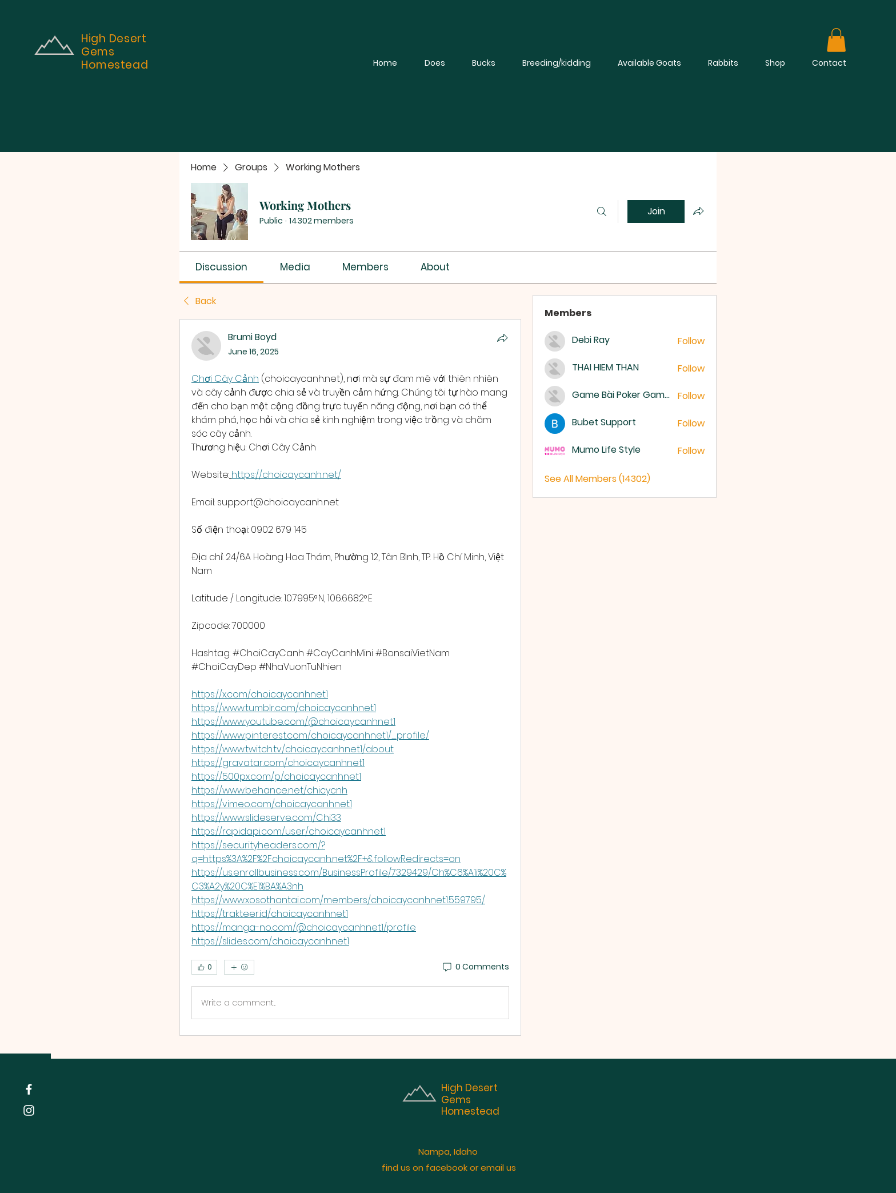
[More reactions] (239, 967)
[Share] (502, 338)
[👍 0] (204, 967)
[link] (221, 267)
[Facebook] (29, 1089)
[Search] (602, 211)
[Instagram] (29, 1110)
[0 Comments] (475, 967)
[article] (350, 677)
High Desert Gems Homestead (470, 1099)
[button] (836, 40)
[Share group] (698, 211)
